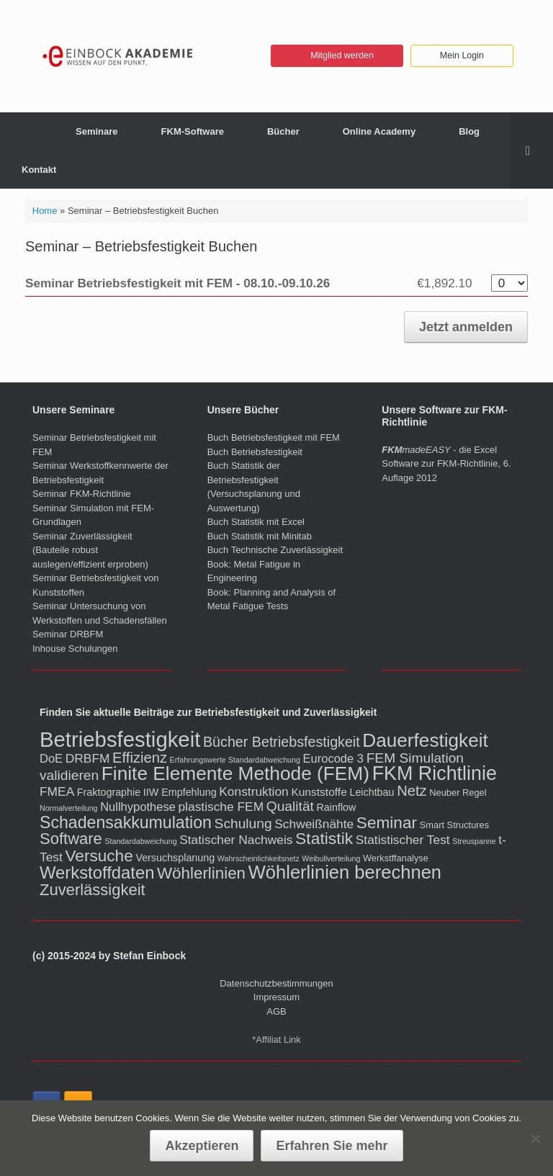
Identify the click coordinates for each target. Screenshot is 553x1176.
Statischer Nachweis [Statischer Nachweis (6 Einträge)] (235, 839)
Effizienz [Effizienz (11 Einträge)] (139, 758)
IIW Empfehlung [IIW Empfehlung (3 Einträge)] (180, 792)
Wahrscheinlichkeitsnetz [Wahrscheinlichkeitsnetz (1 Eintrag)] (258, 858)
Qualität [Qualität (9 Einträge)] (290, 806)
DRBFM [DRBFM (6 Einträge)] (88, 758)
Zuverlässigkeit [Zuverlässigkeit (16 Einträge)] (92, 890)
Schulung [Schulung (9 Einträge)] (243, 823)
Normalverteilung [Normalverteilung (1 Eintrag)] (69, 808)
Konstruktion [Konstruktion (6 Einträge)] (254, 791)
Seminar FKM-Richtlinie (81, 493)
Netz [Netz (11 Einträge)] (411, 791)
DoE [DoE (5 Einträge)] (51, 759)
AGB (276, 1011)
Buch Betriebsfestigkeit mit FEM (273, 437)
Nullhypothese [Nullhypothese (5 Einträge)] (138, 807)
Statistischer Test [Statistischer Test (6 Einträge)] (403, 839)
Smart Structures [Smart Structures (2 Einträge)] (454, 825)
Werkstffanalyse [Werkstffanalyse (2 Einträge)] (395, 858)
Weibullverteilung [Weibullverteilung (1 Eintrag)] (331, 858)
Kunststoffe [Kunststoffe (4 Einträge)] (318, 792)
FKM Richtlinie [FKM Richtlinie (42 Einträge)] (434, 773)
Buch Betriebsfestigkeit (254, 451)
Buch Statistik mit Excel (256, 521)
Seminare (97, 131)
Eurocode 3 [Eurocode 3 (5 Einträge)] (333, 759)
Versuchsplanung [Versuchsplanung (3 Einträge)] (175, 857)
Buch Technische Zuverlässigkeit (275, 549)
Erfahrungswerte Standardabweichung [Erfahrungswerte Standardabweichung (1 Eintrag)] (235, 759)
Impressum (276, 997)
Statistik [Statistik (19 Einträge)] (324, 838)
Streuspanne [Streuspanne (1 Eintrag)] (473, 841)
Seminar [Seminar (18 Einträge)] (386, 823)
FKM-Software (192, 131)
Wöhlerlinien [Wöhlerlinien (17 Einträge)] (201, 873)
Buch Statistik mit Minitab (259, 536)
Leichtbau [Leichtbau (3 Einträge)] (371, 792)
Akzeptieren (201, 1146)
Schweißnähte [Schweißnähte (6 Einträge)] (314, 824)
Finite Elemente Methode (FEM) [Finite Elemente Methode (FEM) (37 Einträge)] (235, 773)
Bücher (283, 131)
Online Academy (379, 131)
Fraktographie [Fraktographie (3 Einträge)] (108, 792)
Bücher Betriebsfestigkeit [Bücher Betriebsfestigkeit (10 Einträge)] (281, 742)
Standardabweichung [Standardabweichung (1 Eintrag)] (140, 841)
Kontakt (39, 169)
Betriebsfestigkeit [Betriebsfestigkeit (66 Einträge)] (120, 739)
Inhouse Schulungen (75, 648)
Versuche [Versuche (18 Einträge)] (98, 856)
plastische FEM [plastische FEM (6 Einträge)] (221, 806)
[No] (535, 1138)
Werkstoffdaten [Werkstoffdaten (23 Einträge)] (97, 872)
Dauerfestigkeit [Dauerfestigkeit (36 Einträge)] (424, 740)
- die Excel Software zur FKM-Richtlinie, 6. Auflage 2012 (446, 463)
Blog (469, 131)
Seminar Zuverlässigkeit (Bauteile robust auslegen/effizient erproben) (90, 550)
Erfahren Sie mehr (331, 1146)
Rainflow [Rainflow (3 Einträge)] (336, 807)
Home (45, 210)
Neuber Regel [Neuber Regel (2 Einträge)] (457, 792)
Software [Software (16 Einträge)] (71, 839)
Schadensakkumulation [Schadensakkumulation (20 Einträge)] (126, 822)
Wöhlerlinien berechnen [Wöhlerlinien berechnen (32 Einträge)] (344, 872)
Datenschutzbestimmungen (276, 983)
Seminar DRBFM (67, 634)
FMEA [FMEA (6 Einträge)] (57, 791)
